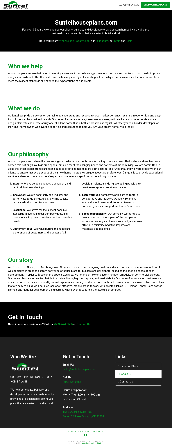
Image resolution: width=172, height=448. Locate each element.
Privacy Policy (97, 432)
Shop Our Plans (128, 367)
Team (129, 42)
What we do (83, 42)
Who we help (66, 42)
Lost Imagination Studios (93, 444)
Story (117, 42)
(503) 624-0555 (63, 325)
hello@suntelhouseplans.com (80, 370)
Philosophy (101, 42)
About (125, 374)
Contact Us (83, 325)
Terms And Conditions (78, 432)
